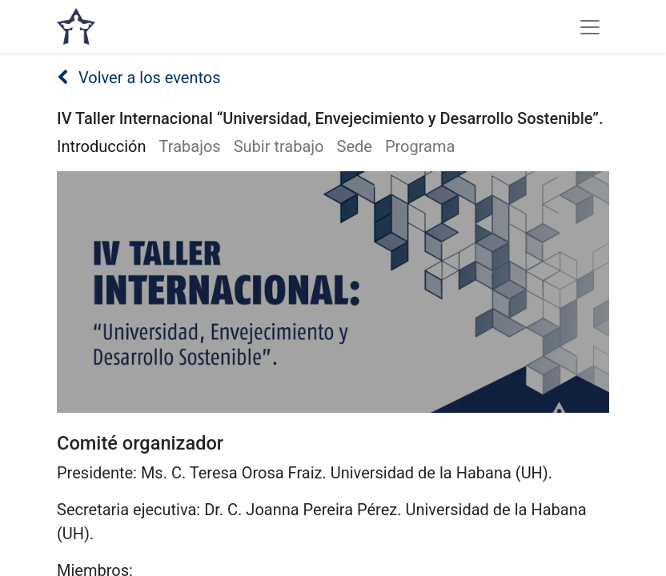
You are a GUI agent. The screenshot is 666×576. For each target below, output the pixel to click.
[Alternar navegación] (590, 26)
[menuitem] (108, 146)
